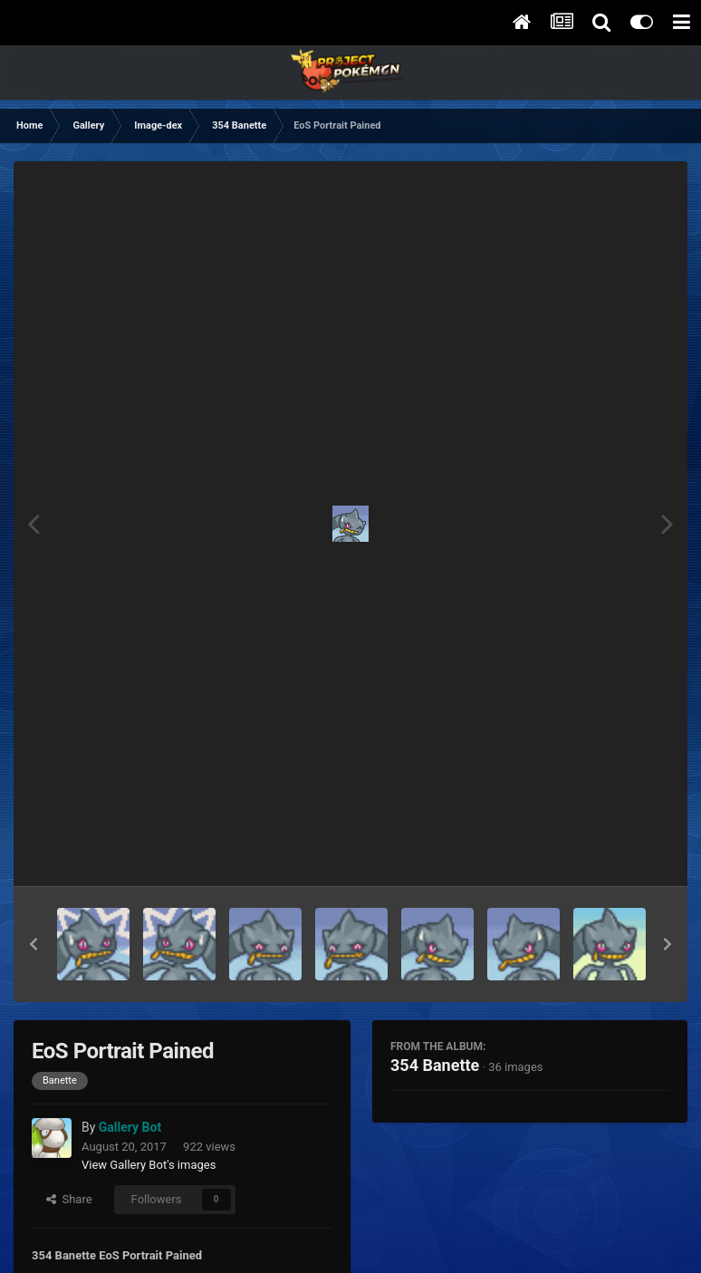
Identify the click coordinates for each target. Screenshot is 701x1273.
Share (69, 1199)
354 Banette (434, 1065)
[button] (33, 944)
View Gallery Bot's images (149, 1165)
